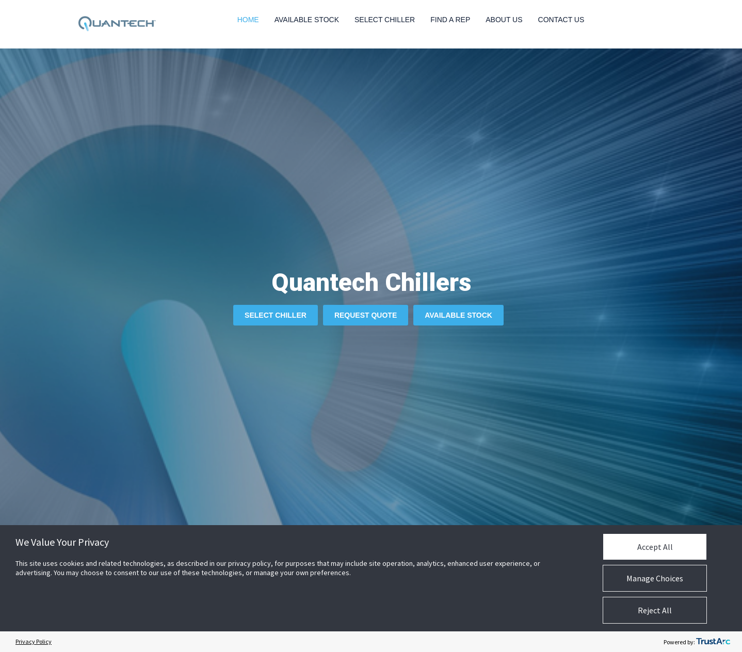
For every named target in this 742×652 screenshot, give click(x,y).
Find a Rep (450, 19)
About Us (504, 19)
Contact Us (561, 19)
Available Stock (307, 19)
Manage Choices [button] (654, 578)
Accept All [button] (655, 547)
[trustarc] (713, 641)
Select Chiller (384, 19)
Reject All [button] (655, 610)
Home (248, 19)
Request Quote (365, 315)
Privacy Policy (33, 641)
